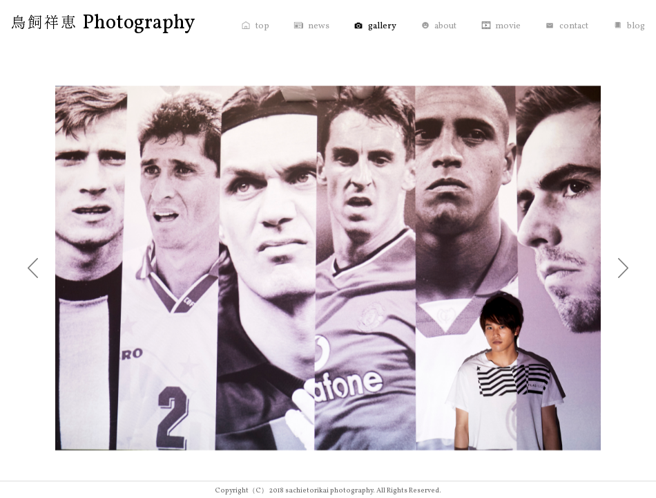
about (445, 26)
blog (636, 26)
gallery (382, 26)
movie (508, 26)
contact (573, 26)
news (318, 26)
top (262, 26)
